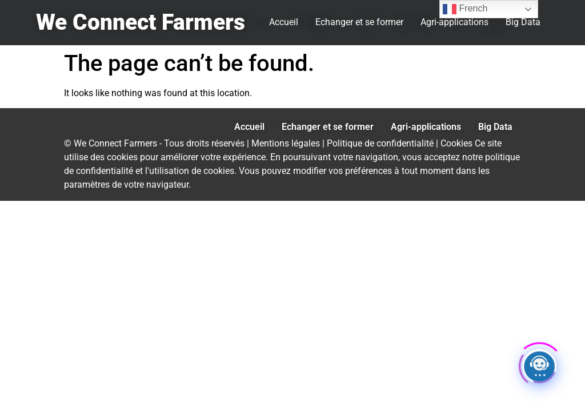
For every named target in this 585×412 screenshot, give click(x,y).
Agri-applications (454, 22)
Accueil (283, 22)
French (465, 9)
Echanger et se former (359, 22)
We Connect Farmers (140, 22)
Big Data (523, 22)
